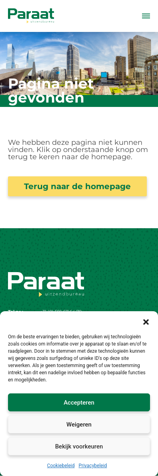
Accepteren (79, 402)
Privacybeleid (93, 465)
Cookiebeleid (61, 465)
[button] (146, 321)
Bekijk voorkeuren (79, 446)
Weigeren (79, 424)
